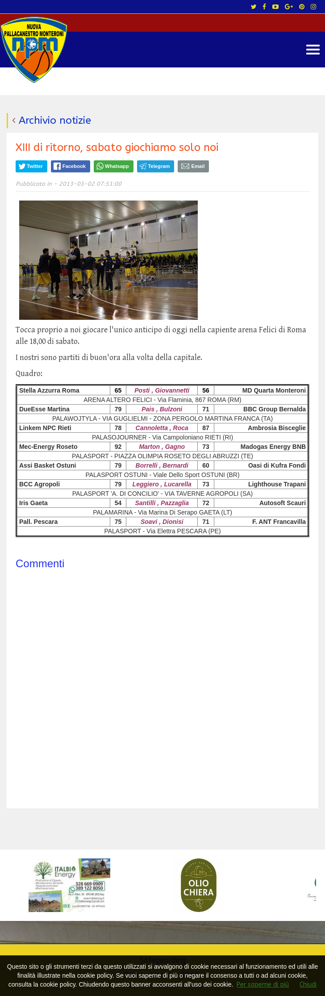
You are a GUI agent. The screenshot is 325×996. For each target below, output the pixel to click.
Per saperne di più (263, 984)
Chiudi (308, 984)
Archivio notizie (55, 120)
